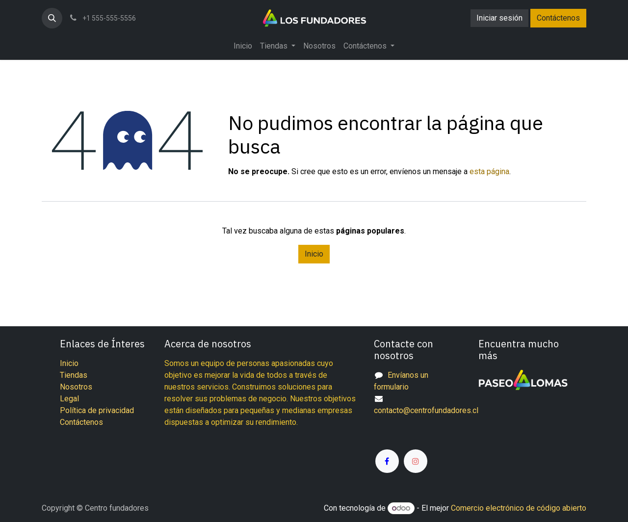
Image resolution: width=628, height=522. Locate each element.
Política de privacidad (97, 410)
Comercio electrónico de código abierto (518, 508)
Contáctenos (558, 18)
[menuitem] (243, 46)
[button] (52, 18)
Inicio (314, 254)
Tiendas (73, 375)
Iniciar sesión (499, 18)
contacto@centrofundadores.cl (426, 410)
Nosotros (76, 387)
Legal (69, 398)
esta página (489, 171)
